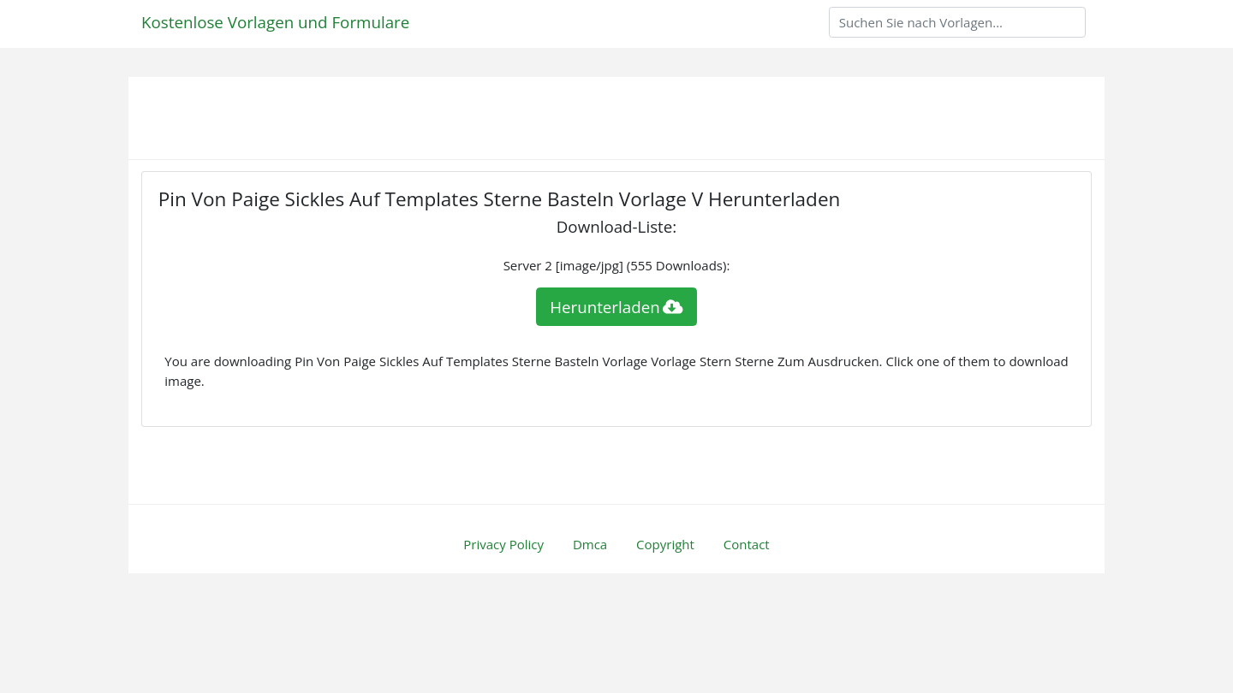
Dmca (590, 544)
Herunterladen (616, 306)
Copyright (665, 544)
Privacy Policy (503, 544)
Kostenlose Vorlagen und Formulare (275, 22)
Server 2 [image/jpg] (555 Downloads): (616, 265)
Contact (747, 544)
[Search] (957, 22)
